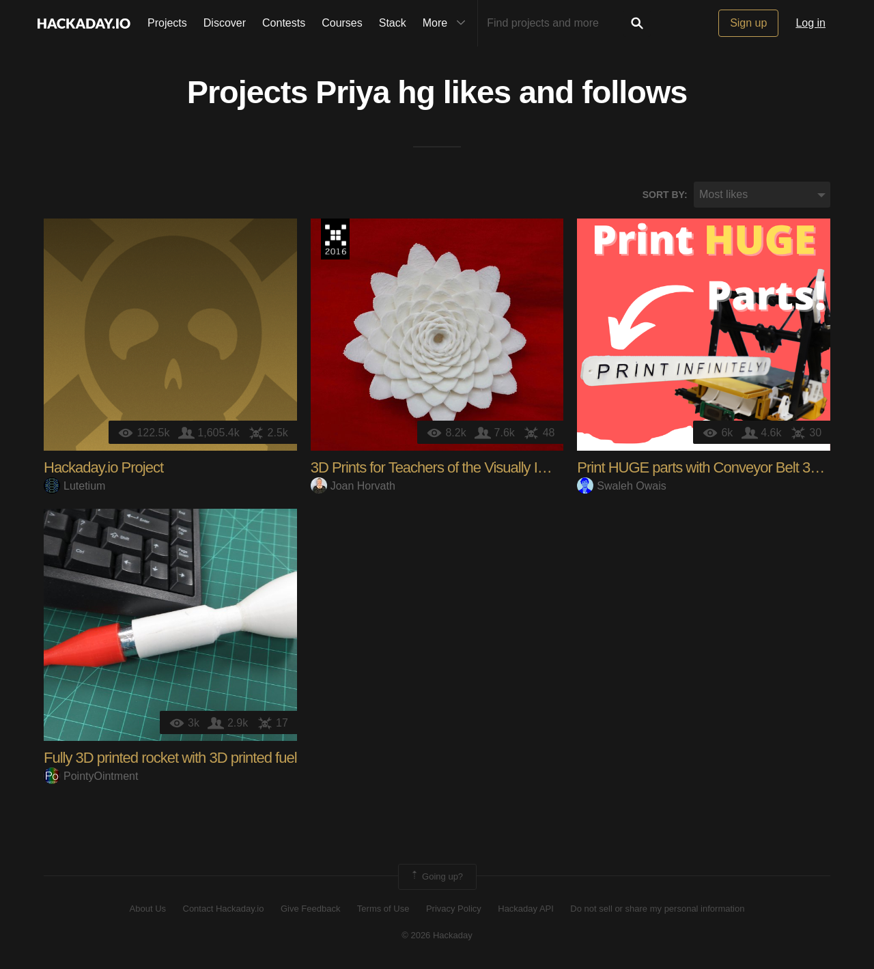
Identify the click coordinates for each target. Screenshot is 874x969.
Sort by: (665, 194)
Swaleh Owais (621, 486)
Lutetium (74, 486)
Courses (342, 23)
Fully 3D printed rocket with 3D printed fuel (170, 758)
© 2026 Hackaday (437, 935)
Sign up (748, 23)
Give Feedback (310, 909)
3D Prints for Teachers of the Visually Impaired (449, 468)
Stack (392, 23)
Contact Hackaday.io (223, 909)
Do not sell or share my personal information (657, 909)
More (447, 23)
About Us (148, 909)
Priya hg (375, 93)
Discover (224, 23)
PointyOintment (91, 776)
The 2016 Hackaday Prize (335, 239)
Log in (810, 23)
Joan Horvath (353, 486)
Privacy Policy (453, 909)
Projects (167, 23)
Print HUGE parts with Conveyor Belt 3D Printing (723, 468)
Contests (283, 23)
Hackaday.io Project (103, 468)
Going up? (436, 877)
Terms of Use (383, 909)
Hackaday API (526, 909)
